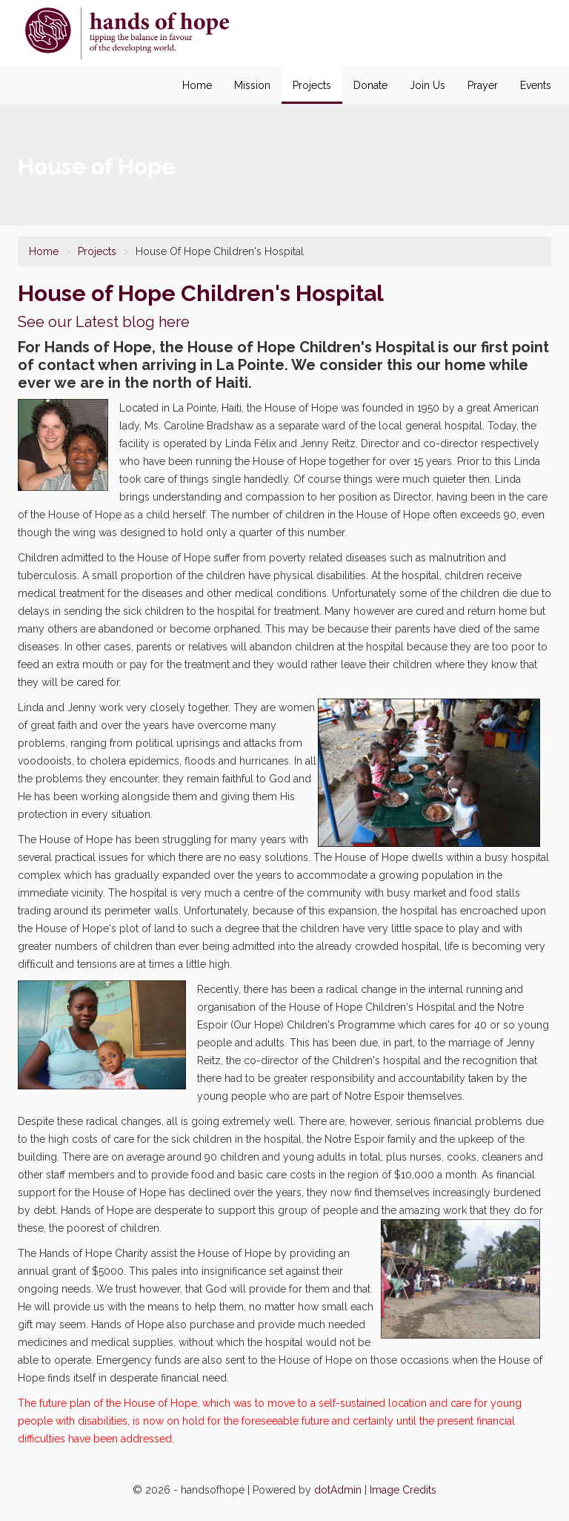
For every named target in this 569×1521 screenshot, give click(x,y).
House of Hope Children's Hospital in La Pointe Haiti (127, 33)
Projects (312, 85)
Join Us (427, 85)
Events (535, 85)
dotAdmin (338, 1490)
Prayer (482, 85)
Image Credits (403, 1490)
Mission (252, 85)
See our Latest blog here (104, 322)
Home (197, 85)
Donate (370, 85)
